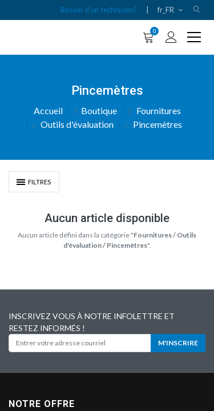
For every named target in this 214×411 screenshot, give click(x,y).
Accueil (48, 110)
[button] (196, 10)
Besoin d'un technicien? (98, 9)
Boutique (99, 110)
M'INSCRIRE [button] (178, 343)
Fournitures (158, 110)
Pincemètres (157, 124)
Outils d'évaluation (77, 124)
